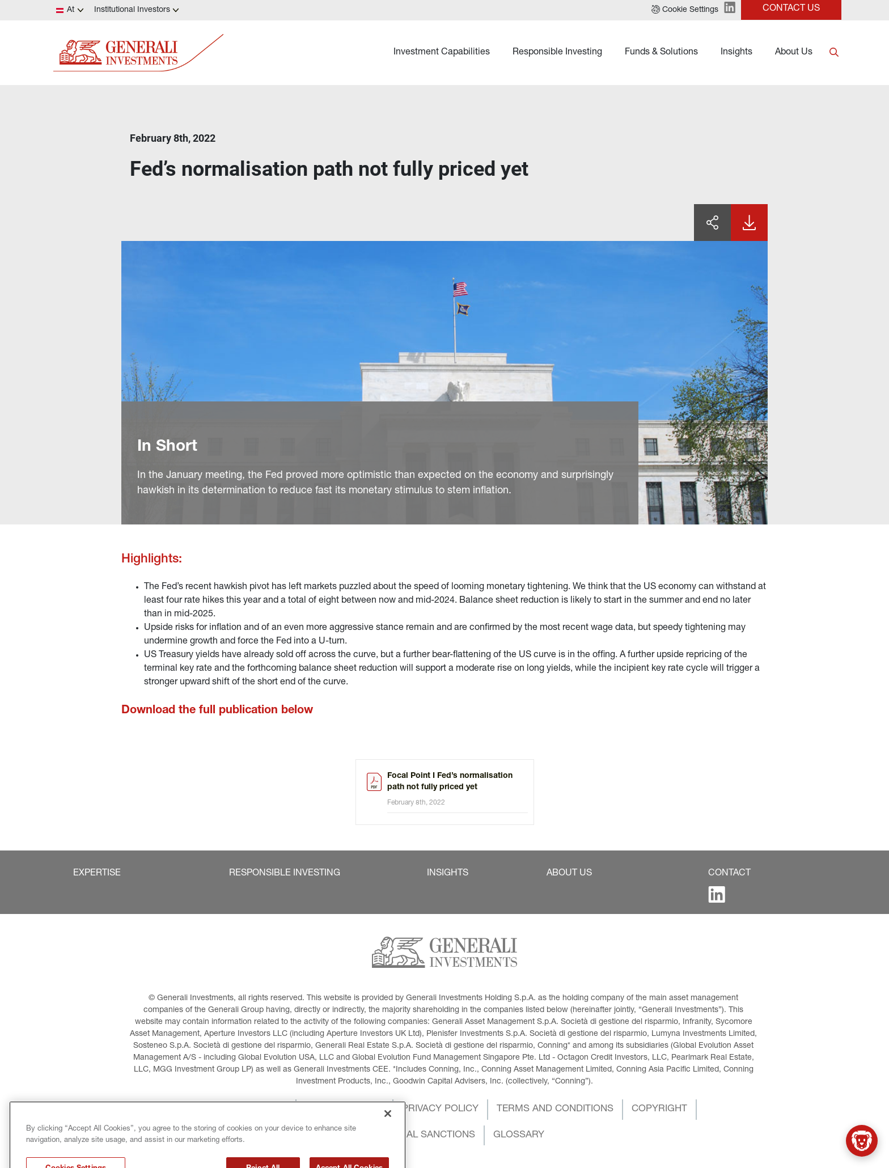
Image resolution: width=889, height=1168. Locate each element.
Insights (736, 52)
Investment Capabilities (441, 52)
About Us (793, 52)
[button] (685, 10)
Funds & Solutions (661, 52)
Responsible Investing (557, 52)
